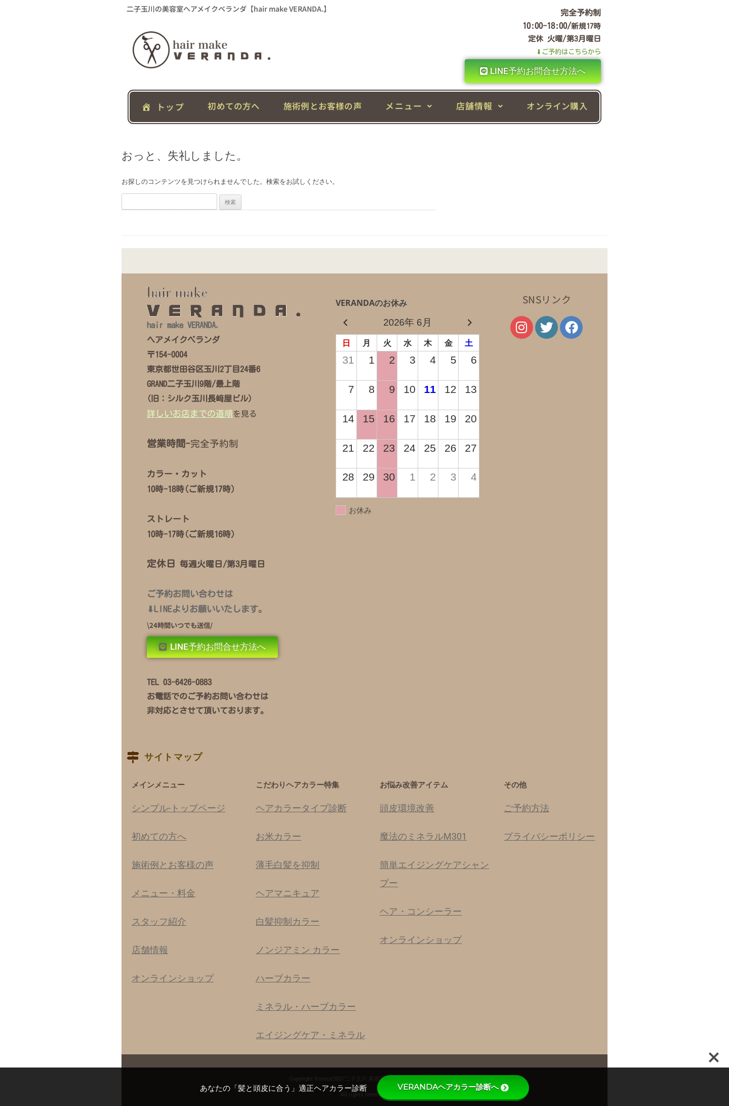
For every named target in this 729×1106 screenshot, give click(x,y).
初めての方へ (234, 106)
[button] (409, 106)
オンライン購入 (556, 106)
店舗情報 (479, 105)
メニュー (408, 105)
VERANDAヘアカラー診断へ (452, 1087)
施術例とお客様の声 (323, 106)
